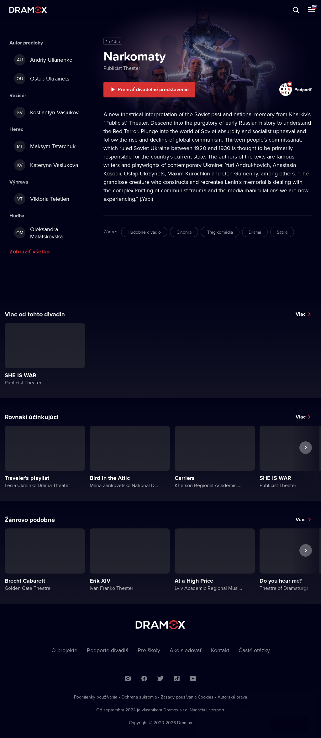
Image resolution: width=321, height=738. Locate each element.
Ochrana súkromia (139, 697)
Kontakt (220, 650)
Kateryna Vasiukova (46, 165)
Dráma (255, 232)
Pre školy (149, 650)
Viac (301, 314)
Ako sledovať (186, 650)
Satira (282, 232)
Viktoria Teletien (41, 199)
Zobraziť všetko (29, 251)
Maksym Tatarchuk (45, 146)
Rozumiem (290, 718)
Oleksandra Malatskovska (38, 232)
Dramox (28, 9)
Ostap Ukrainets (41, 78)
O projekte (64, 650)
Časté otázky (254, 650)
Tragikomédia (220, 232)
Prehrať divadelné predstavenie (153, 89)
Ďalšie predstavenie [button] (305, 462)
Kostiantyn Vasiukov (46, 112)
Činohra (184, 232)
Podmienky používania (95, 697)
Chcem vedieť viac (240, 718)
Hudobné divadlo (144, 232)
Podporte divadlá (107, 650)
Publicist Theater (121, 68)
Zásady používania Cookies (187, 697)
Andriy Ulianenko (43, 59)
